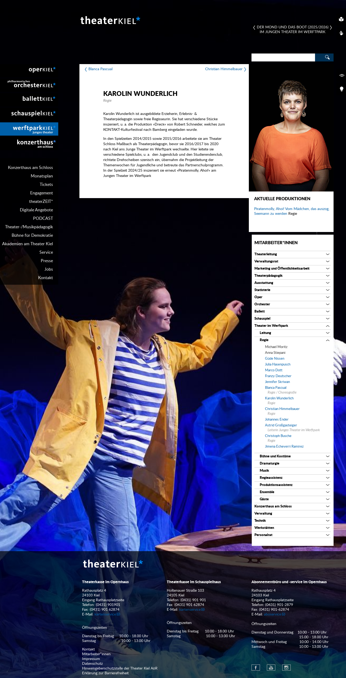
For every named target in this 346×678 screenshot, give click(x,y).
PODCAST (43, 218)
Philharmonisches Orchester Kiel (29, 85)
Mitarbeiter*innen (276, 243)
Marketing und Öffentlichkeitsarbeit (281, 268)
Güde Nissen (274, 358)
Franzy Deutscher (278, 376)
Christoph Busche (278, 436)
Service (46, 252)
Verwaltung (263, 513)
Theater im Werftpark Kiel (29, 129)
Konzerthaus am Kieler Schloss (29, 143)
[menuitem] (29, 70)
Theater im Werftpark (271, 326)
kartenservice (105, 614)
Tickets (46, 184)
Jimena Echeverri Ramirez (284, 446)
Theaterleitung (265, 254)
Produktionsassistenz (276, 485)
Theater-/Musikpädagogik (29, 227)
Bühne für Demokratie (32, 235)
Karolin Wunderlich (279, 398)
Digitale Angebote (36, 210)
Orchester (262, 304)
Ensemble (267, 492)
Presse (47, 261)
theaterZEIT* (41, 201)
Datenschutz (92, 664)
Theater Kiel (109, 20)
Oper (258, 297)
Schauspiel (262, 318)
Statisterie (262, 290)
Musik (264, 470)
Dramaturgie (269, 463)
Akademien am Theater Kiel (27, 244)
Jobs (48, 269)
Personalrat (263, 535)
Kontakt (45, 278)
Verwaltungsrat (266, 261)
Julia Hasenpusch (277, 364)
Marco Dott (273, 370)
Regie (264, 340)
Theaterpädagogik (268, 276)
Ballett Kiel (29, 99)
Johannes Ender (277, 419)
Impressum (91, 659)
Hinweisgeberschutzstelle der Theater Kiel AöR (120, 668)
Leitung (265, 333)
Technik (260, 521)
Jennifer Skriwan (277, 382)
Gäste (264, 499)
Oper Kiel (29, 70)
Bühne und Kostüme (275, 456)
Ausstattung (263, 283)
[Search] (283, 57)
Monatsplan (42, 176)
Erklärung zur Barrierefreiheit (105, 673)
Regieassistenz (271, 478)
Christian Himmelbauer (223, 69)
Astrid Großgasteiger (281, 425)
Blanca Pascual (100, 69)
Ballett (259, 311)
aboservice (272, 614)
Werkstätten (264, 528)
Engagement (41, 193)
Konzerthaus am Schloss (30, 168)
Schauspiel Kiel (29, 114)
